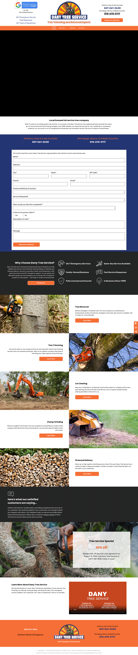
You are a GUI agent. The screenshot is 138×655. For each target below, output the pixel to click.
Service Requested (20, 196)
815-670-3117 (112, 13)
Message (16, 231)
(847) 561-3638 (120, 559)
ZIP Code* (93, 173)
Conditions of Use (66, 650)
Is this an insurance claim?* (24, 212)
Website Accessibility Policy (93, 650)
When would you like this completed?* (28, 204)
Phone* (16, 181)
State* (53, 173)
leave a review (49, 515)
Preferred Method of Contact (24, 188)
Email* (72, 181)
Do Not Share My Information (53, 650)
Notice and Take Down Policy (79, 650)
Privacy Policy (41, 650)
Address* (16, 165)
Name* (15, 157)
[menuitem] (54, 28)
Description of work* (21, 219)
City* (15, 173)
